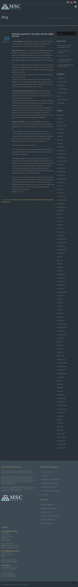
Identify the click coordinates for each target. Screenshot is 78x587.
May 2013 (60, 221)
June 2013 (60, 217)
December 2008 (62, 405)
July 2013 (60, 214)
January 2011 (61, 320)
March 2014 (61, 193)
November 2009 (62, 366)
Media (59, 96)
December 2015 (62, 154)
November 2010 (62, 327)
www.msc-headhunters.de (8, 562)
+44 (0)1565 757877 (7, 544)
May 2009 (60, 387)
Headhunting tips (62, 92)
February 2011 (61, 317)
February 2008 (61, 437)
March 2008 (61, 434)
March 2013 (61, 228)
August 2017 (61, 115)
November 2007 (62, 448)
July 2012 (60, 256)
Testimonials (61, 103)
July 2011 (60, 299)
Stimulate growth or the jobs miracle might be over (33, 34)
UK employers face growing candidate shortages (65, 60)
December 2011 (62, 281)
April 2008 (60, 430)
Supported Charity (63, 99)
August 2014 (61, 182)
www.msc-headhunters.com (9, 547)
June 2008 (60, 423)
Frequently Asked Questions (49, 508)
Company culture (62, 82)
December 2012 (62, 239)
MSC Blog (52, 18)
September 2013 (62, 207)
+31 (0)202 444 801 (7, 572)
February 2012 (61, 274)
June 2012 (60, 260)
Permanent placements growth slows (64, 51)
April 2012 (60, 267)
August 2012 (61, 253)
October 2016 (61, 129)
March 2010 (61, 356)
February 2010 (61, 359)
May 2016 (60, 140)
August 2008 (61, 416)
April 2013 (60, 225)
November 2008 (62, 409)
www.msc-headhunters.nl (8, 576)
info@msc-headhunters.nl (8, 574)
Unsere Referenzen (46, 523)
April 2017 (60, 122)
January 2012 (61, 278)
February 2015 (61, 168)
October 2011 (61, 288)
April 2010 (60, 352)
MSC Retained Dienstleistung (49, 516)
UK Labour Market (63, 56)
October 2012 (61, 246)
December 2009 (62, 363)
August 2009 (61, 377)
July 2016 (60, 136)
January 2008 (61, 441)
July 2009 (60, 380)
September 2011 (62, 292)
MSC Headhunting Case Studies (50, 491)
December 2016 (62, 125)
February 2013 (61, 232)
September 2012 (62, 249)
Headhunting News (63, 89)
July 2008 (60, 419)
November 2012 (62, 242)
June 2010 (60, 345)
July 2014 (60, 186)
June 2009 (60, 384)
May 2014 (60, 189)
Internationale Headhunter (48, 487)
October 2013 (61, 203)
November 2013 (62, 200)
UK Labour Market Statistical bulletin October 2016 (65, 65)
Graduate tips (61, 85)
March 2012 (61, 271)
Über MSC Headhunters (48, 519)
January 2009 (61, 402)
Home (47, 18)
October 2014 (61, 175)
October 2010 (61, 331)
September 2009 (62, 373)
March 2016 (61, 147)
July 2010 (60, 341)
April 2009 (60, 391)
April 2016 (60, 143)
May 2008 (60, 426)
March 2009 (61, 395)
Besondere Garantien (47, 472)
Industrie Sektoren (46, 512)
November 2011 (62, 285)
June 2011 (60, 303)
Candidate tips (61, 78)
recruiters (43, 50)
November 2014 (62, 171)
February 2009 (61, 398)
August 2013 (61, 210)
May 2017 (60, 118)
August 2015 (61, 164)
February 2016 (61, 150)
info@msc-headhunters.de (9, 560)
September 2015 (62, 161)
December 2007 (62, 444)
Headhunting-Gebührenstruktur (50, 483)
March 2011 (61, 313)
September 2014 (62, 179)
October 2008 (61, 412)
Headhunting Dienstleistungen (50, 479)
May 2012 (60, 264)
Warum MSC (45, 494)
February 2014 (61, 196)
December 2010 (62, 324)
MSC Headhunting (25, 584)
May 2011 (60, 306)
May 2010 (60, 349)
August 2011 (61, 295)
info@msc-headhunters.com (9, 545)
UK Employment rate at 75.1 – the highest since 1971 (66, 46)
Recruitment (18, 41)
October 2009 (61, 370)
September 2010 (62, 334)
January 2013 (61, 235)
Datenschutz (45, 476)
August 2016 (61, 133)
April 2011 (60, 310)
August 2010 (61, 338)
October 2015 (61, 157)
